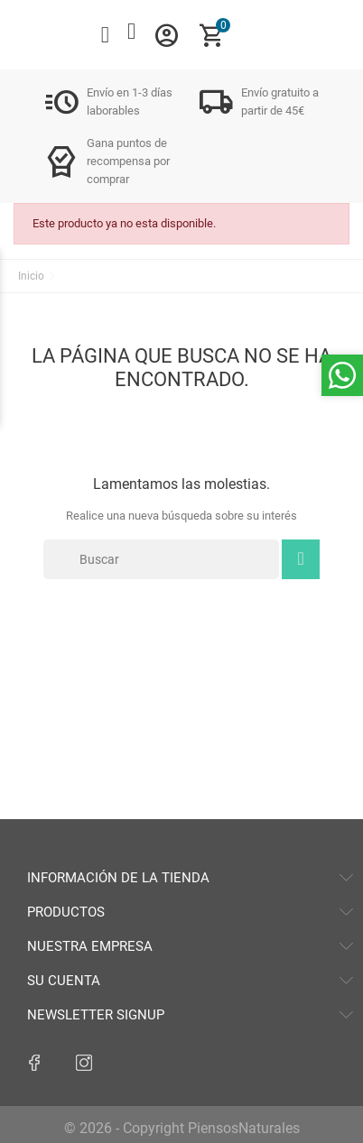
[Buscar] (161, 559)
